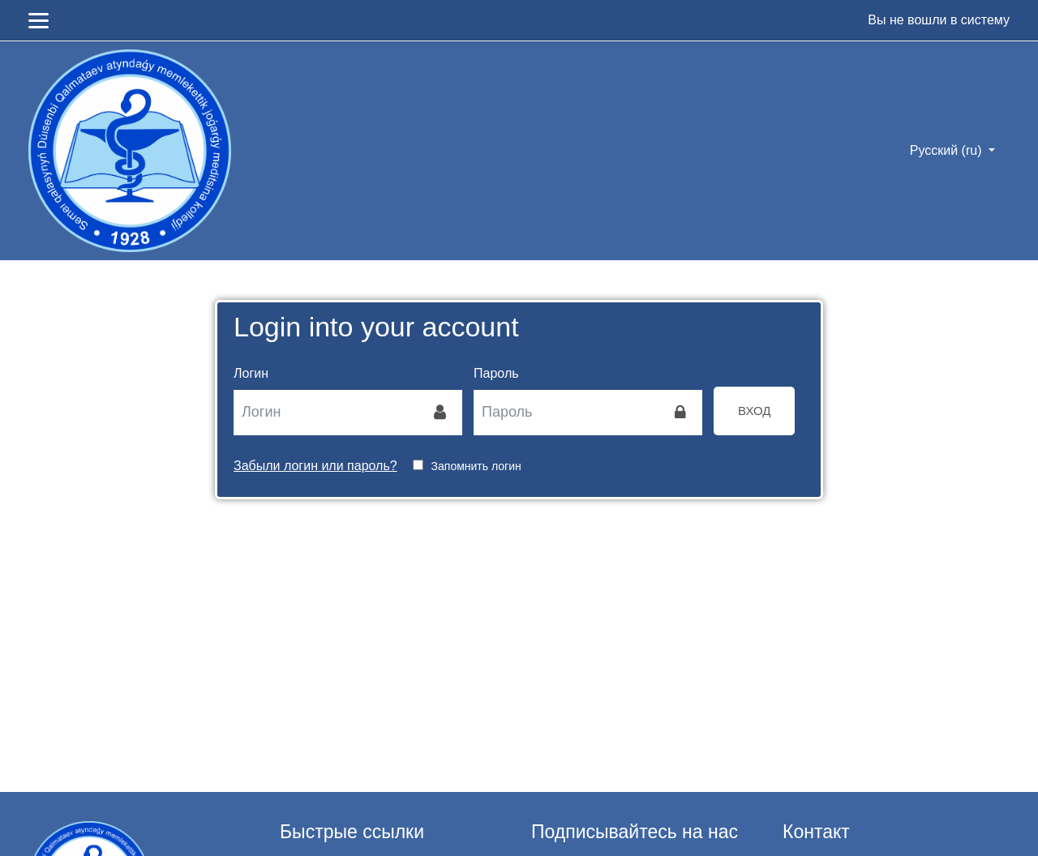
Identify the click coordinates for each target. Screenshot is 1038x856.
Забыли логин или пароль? (315, 466)
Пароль (496, 373)
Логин (251, 373)
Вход (754, 410)
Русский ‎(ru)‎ (947, 150)
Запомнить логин (476, 466)
